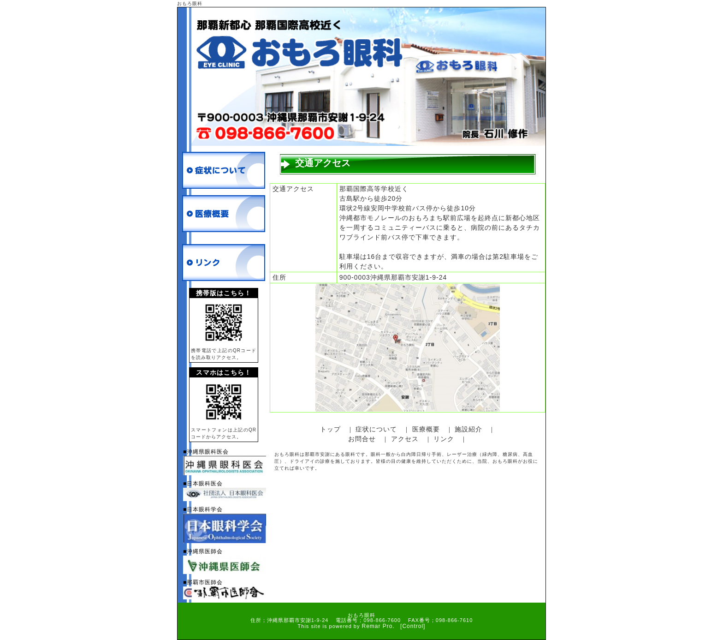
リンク (443, 439)
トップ (330, 429)
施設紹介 (468, 429)
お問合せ (362, 439)
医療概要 (426, 429)
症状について (376, 429)
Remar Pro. (378, 626)
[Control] (412, 626)
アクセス (405, 439)
